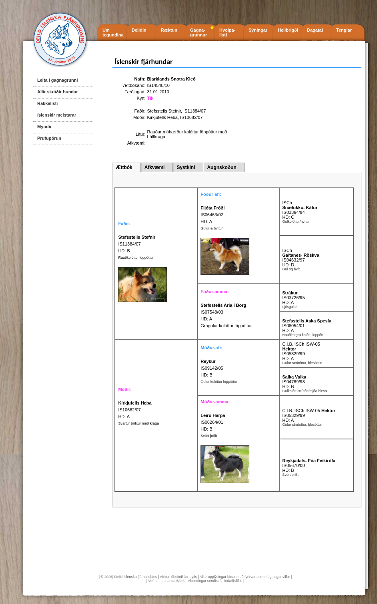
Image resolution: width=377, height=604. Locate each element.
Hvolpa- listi (227, 32)
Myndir (44, 126)
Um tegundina (113, 32)
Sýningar (258, 30)
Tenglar (344, 30)
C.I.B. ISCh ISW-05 (301, 344)
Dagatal (315, 30)
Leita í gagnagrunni (57, 80)
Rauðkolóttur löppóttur (136, 258)
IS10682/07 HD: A (134, 410)
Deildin (139, 30)
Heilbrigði (288, 30)
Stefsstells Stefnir (164, 111)
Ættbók (124, 167)
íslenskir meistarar (56, 115)
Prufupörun (49, 138)
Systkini (185, 167)
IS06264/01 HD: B (213, 422)
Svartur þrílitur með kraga (138, 423)
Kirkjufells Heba (162, 117)
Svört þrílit (209, 436)
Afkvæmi (154, 167)
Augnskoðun (221, 167)
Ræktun (169, 30)
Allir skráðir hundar (57, 91)
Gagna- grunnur (198, 32)
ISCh (287, 202)
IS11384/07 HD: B (136, 244)
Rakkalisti (47, 103)
